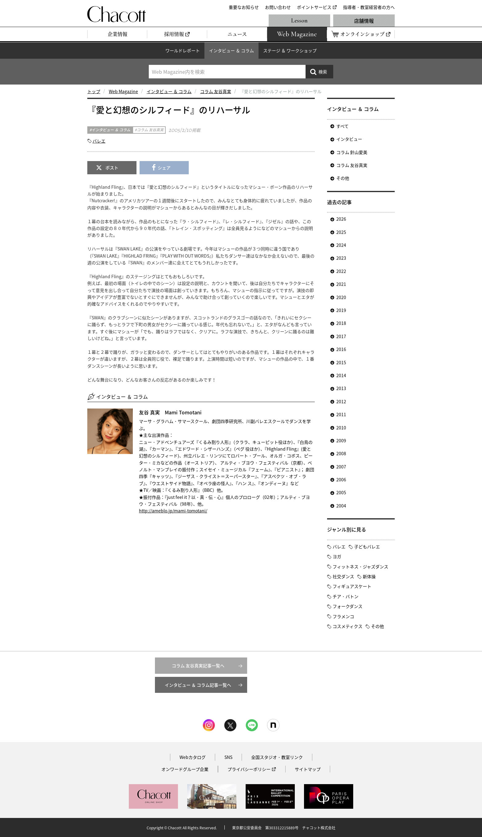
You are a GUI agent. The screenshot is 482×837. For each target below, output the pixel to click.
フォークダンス (347, 606)
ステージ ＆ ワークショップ (290, 50)
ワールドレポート (182, 50)
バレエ (99, 141)
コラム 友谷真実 (215, 91)
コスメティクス (347, 626)
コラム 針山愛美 (351, 152)
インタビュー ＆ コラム (231, 50)
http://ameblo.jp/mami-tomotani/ (173, 510)
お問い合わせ (278, 7)
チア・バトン (345, 596)
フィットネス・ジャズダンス (360, 566)
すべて (342, 126)
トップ (93, 91)
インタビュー (349, 139)
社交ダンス (343, 576)
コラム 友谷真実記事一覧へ (198, 665)
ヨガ (337, 556)
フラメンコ (343, 616)
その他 (342, 178)
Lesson (299, 20)
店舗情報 (364, 20)
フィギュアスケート (352, 586)
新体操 (369, 576)
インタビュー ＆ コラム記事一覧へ (198, 685)
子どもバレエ (367, 546)
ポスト (111, 167)
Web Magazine (123, 91)
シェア (164, 167)
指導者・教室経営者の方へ (369, 7)
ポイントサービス (314, 7)
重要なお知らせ (244, 7)
